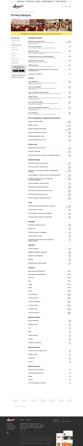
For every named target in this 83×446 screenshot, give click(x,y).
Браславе (44, 436)
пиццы (31, 423)
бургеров (22, 424)
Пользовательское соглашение (25, 443)
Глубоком (27, 437)
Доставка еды (20, 1)
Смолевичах (36, 441)
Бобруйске (35, 436)
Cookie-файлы (47, 443)
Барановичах (49, 435)
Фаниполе (51, 441)
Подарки (38, 1)
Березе (30, 436)
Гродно (33, 435)
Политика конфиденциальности (38, 443)
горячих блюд (32, 424)
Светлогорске (26, 441)
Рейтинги (28, 419)
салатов (22, 427)
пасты (21, 426)
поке (25, 426)
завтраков (36, 426)
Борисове (39, 436)
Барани (21, 436)
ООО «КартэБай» (10, 424)
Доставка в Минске (23, 435)
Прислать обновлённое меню (19, 75)
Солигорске (46, 441)
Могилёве (44, 435)
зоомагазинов (23, 428)
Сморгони (41, 441)
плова (31, 426)
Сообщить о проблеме (60, 1)
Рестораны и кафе (30, 1)
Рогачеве (21, 441)
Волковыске (22, 437)
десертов (42, 426)
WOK (28, 426)
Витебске (29, 435)
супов (26, 424)
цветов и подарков (38, 427)
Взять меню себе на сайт (18, 77)
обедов (26, 427)
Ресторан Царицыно (29, 11)
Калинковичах (49, 437)
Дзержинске (36, 437)
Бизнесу (22, 419)
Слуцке (31, 441)
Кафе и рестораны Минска (17, 11)
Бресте (40, 435)
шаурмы (36, 423)
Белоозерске (26, 436)
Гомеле (37, 435)
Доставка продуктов (24, 423)
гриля (37, 424)
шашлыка (42, 424)
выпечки (31, 427)
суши (40, 423)
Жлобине (40, 437)
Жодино (44, 437)
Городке (31, 437)
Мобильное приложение (47, 1)
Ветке (48, 436)
